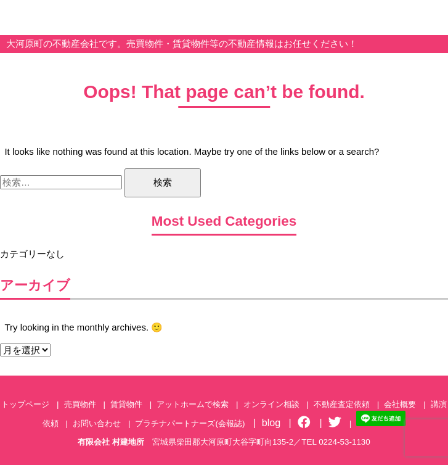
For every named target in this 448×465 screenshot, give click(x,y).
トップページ (25, 404)
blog (271, 422)
